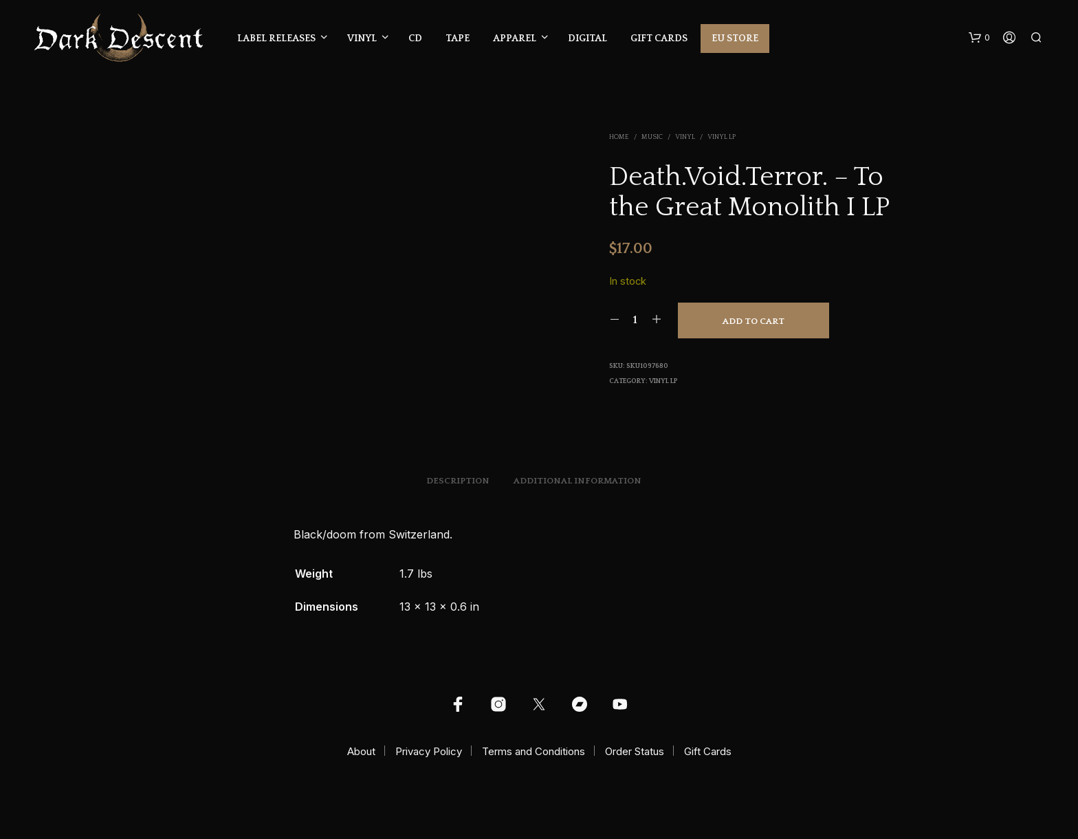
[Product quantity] (635, 320)
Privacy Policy (428, 751)
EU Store (735, 38)
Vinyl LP (721, 137)
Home (619, 137)
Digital (587, 38)
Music (652, 137)
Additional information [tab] (577, 481)
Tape (458, 38)
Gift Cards (659, 38)
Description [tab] (458, 481)
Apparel (514, 38)
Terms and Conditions (533, 751)
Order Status (634, 751)
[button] (979, 38)
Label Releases (276, 38)
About (361, 751)
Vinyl (362, 38)
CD (415, 38)
